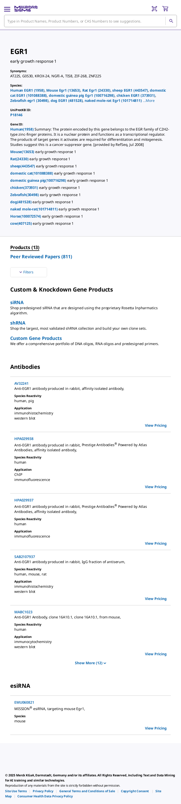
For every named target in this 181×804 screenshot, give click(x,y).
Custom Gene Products (36, 338)
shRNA (17, 323)
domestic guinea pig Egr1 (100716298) (82, 95)
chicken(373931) (24, 187)
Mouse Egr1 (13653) (63, 90)
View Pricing (156, 425)
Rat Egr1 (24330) (96, 90)
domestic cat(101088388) (32, 173)
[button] (149, 100)
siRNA (17, 302)
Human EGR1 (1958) (27, 90)
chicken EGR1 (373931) (136, 95)
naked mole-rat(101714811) (34, 209)
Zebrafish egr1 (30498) (29, 100)
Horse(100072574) (26, 216)
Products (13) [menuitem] (24, 247)
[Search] (171, 21)
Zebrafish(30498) (25, 194)
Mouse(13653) (22, 151)
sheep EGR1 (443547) (130, 90)
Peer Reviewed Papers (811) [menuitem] (41, 256)
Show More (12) (90, 662)
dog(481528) (21, 201)
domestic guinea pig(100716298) (38, 180)
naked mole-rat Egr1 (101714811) (113, 100)
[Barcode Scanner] (154, 9)
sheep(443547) (23, 166)
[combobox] (90, 21)
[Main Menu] (7, 8)
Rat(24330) (19, 158)
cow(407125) (21, 223)
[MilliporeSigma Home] (26, 9)
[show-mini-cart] (169, 8)
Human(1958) (22, 129)
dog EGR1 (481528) (67, 100)
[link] (16, 791)
